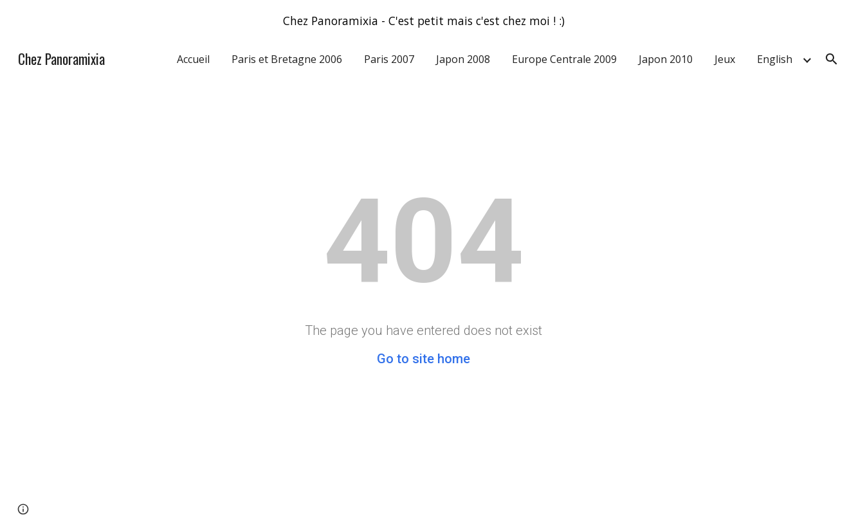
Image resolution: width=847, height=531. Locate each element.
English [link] (774, 59)
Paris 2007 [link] (389, 59)
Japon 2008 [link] (463, 59)
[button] (831, 59)
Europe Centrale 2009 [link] (564, 59)
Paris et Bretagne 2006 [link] (287, 59)
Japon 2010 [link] (666, 59)
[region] (423, 20)
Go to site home (423, 358)
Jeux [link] (725, 59)
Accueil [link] (193, 59)
